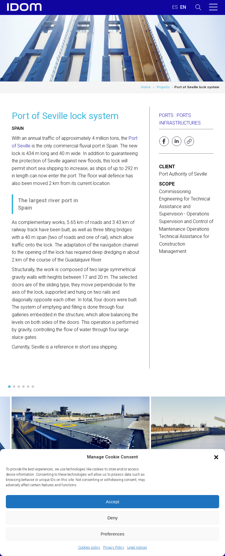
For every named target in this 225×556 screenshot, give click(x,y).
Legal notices (137, 547)
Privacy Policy (113, 547)
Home (146, 87)
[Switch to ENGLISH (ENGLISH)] (183, 7)
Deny (112, 517)
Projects (163, 87)
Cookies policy (89, 547)
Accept (112, 501)
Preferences (113, 533)
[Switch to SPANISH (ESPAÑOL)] (175, 7)
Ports (166, 115)
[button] (216, 457)
